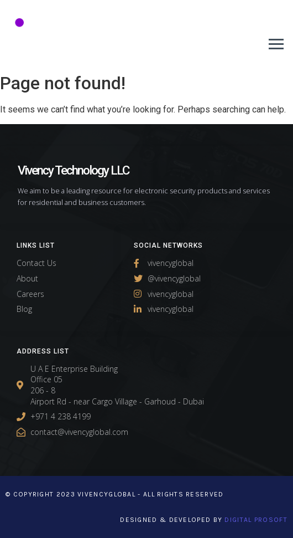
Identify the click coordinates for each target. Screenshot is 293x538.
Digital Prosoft (255, 520)
